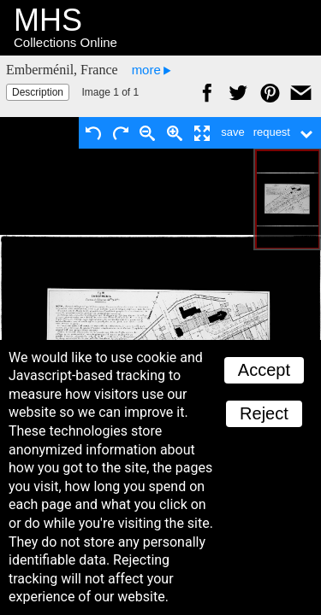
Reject (264, 413)
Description (37, 92)
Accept (264, 369)
